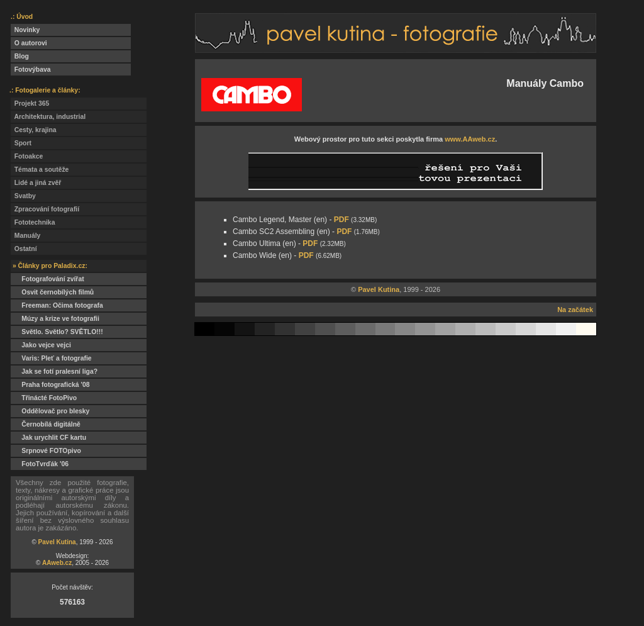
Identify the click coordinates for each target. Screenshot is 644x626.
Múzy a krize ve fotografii (55, 318)
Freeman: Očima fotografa (57, 305)
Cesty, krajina (34, 129)
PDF (341, 219)
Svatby (23, 196)
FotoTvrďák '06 (40, 464)
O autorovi (29, 43)
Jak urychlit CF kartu (48, 437)
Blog (20, 56)
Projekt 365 (30, 103)
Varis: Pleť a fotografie (51, 358)
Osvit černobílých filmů (52, 292)
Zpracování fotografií (45, 209)
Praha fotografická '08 (50, 384)
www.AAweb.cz (470, 139)
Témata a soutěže (40, 169)
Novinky (25, 29)
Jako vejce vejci (41, 345)
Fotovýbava (31, 69)
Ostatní (24, 248)
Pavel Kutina (57, 542)
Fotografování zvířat (47, 279)
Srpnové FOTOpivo (46, 450)
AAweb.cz (57, 562)
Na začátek (575, 309)
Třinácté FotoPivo (44, 397)
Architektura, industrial (48, 116)
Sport (21, 143)
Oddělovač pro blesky (50, 411)
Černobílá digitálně (45, 424)
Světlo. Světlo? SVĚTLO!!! (57, 331)
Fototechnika (33, 222)
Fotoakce (27, 156)
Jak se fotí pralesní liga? (54, 371)
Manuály (25, 235)
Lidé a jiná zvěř (36, 182)
